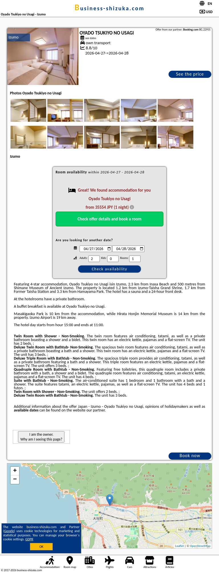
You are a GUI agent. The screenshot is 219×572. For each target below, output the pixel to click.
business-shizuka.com (109, 8)
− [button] (15, 479)
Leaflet (179, 546)
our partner (95, 410)
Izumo (14, 37)
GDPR (29, 539)
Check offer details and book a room (109, 219)
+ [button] (15, 471)
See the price (190, 74)
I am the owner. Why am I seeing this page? (41, 437)
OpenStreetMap (200, 546)
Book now (190, 455)
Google (9, 531)
